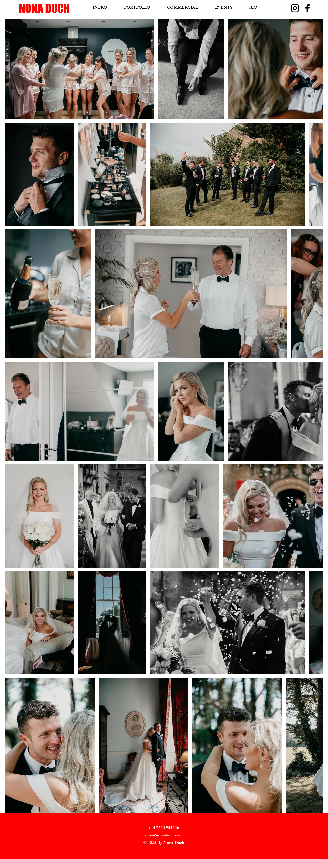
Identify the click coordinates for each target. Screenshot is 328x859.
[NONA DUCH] (58, 8)
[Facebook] (307, 8)
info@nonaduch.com (164, 836)
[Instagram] (295, 8)
